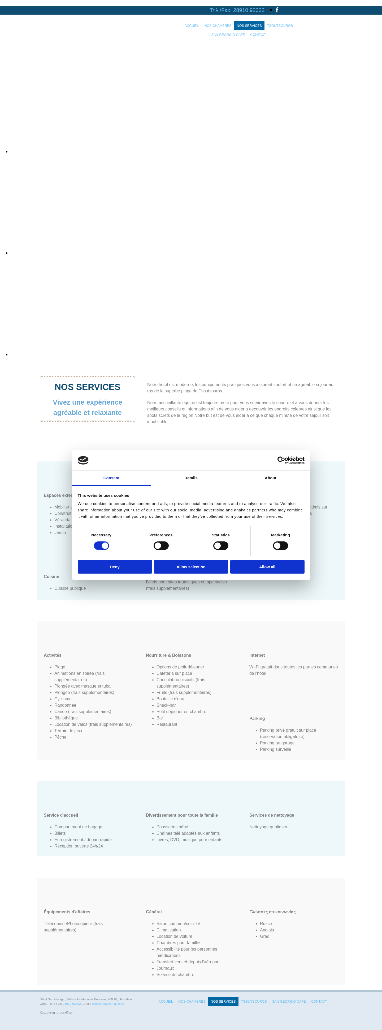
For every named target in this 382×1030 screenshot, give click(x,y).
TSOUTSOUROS (280, 26)
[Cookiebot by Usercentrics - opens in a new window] (281, 460)
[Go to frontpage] (42, 43)
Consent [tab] (111, 478)
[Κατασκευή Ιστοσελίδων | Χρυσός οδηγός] (44, 1022)
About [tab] (270, 478)
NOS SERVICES (249, 26)
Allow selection (190, 567)
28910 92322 (248, 10)
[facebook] (277, 9)
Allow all (267, 567)
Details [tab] (191, 478)
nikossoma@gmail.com (108, 1003)
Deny (115, 567)
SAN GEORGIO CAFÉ (228, 35)
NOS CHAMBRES (217, 26)
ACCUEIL (192, 26)
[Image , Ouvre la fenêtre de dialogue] (170, 151)
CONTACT (258, 35)
